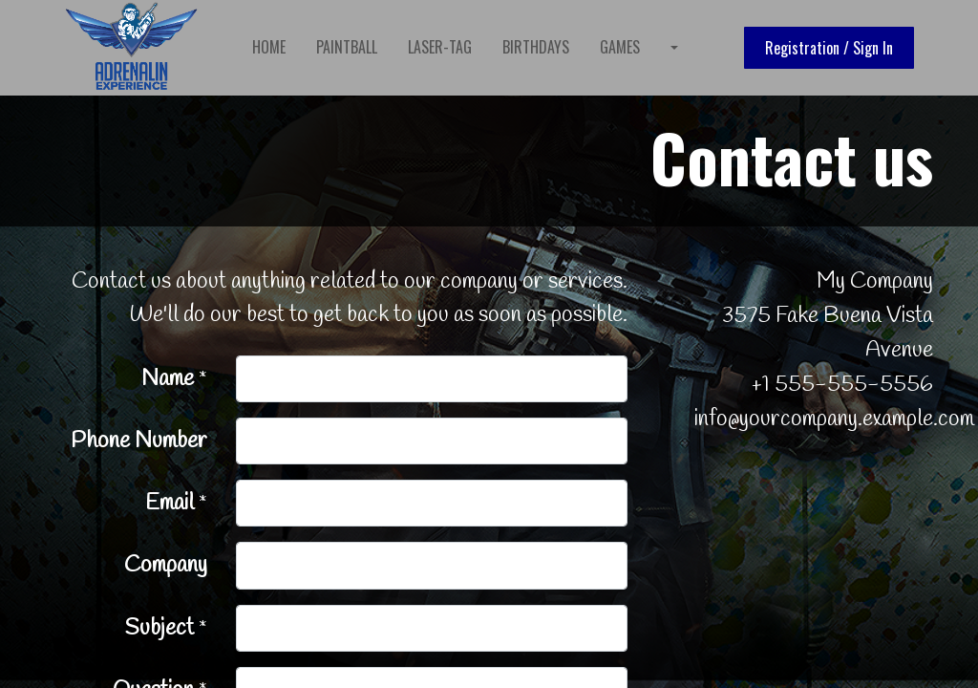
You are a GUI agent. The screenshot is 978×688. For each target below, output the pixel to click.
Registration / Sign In (825, 47)
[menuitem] (274, 47)
